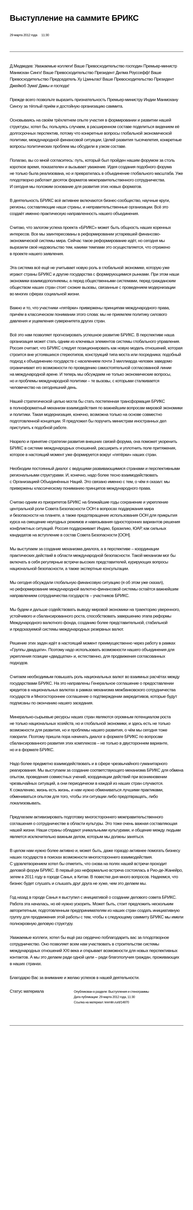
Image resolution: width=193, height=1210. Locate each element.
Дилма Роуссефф (132, 72)
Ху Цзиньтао (88, 79)
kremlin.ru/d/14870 (116, 1002)
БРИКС (47, 200)
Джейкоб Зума (23, 85)
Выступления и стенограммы (128, 991)
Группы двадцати (28, 649)
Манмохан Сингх (25, 72)
